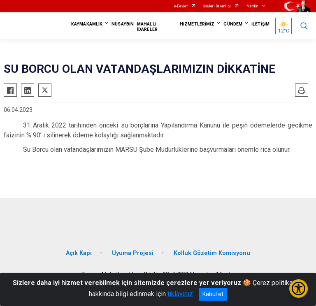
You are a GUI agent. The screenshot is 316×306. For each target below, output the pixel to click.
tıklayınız (180, 294)
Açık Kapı (79, 253)
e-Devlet (181, 6)
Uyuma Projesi (132, 253)
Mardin (252, 6)
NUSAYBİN (123, 24)
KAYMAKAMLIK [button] (86, 24)
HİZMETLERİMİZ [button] (197, 24)
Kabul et (212, 294)
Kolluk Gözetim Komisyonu (212, 253)
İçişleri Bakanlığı (217, 6)
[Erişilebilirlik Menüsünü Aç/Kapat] (298, 288)
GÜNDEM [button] (232, 24)
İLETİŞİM (260, 24)
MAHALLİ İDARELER (147, 26)
